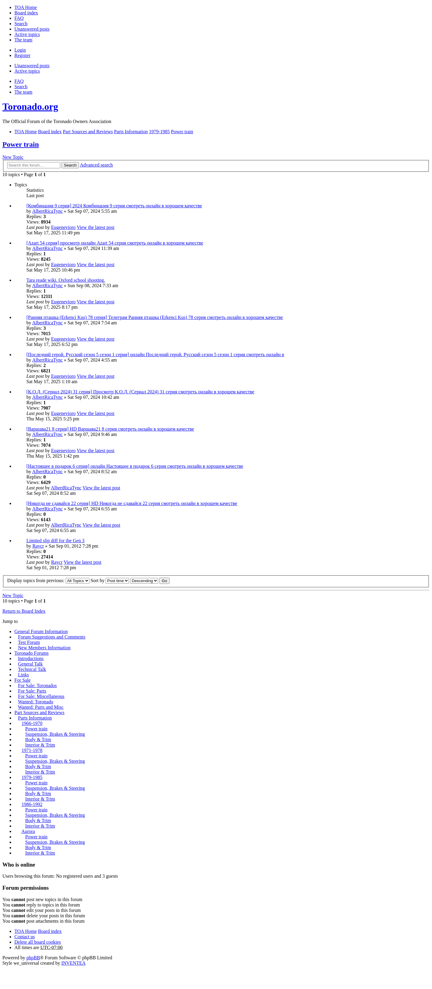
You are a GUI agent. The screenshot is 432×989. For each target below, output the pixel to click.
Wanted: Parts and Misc (41, 707)
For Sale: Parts (32, 690)
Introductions (31, 658)
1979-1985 (32, 777)
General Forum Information (41, 631)
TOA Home (25, 931)
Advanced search (96, 164)
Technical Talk (32, 669)
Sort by (110, 580)
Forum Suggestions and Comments (51, 636)
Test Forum (29, 642)
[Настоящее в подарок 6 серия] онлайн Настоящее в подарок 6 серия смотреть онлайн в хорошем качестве (134, 466)
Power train (20, 144)
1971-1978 (32, 750)
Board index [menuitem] (26, 12)
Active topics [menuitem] (27, 34)
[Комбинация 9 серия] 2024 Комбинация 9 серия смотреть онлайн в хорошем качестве (114, 205)
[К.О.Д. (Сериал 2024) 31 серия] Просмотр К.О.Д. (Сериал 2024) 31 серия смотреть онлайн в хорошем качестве (140, 391)
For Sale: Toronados (37, 685)
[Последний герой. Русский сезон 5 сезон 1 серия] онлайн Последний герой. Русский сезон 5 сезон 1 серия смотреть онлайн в (155, 354)
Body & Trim (38, 739)
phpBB (33, 957)
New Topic (12, 157)
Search (70, 165)
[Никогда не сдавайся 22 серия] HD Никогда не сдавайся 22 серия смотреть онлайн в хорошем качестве (131, 503)
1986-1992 (32, 804)
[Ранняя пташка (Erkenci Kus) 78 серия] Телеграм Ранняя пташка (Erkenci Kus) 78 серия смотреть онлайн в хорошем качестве (154, 317)
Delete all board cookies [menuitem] (37, 942)
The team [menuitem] (23, 39)
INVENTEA (73, 963)
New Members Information (44, 647)
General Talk (30, 663)
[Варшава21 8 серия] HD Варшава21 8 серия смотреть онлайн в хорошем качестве (110, 428)
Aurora (28, 831)
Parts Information (35, 717)
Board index (50, 931)
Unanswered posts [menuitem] (32, 29)
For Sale (22, 680)
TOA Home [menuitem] (25, 7)
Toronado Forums (31, 653)
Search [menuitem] (21, 23)
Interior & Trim (40, 744)
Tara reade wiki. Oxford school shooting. (65, 280)
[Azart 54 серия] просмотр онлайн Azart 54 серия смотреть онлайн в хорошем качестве (114, 242)
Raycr (38, 546)
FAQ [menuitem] (19, 18)
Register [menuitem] (22, 55)
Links (23, 674)
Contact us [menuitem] (24, 936)
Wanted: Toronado (35, 701)
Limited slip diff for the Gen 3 (55, 540)
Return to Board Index (24, 611)
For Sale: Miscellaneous (41, 696)
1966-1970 (32, 723)
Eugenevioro (63, 227)
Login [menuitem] (20, 50)
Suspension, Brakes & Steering (55, 734)
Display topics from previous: (48, 580)
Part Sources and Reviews (39, 712)
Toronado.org (30, 106)
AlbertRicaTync (47, 211)
